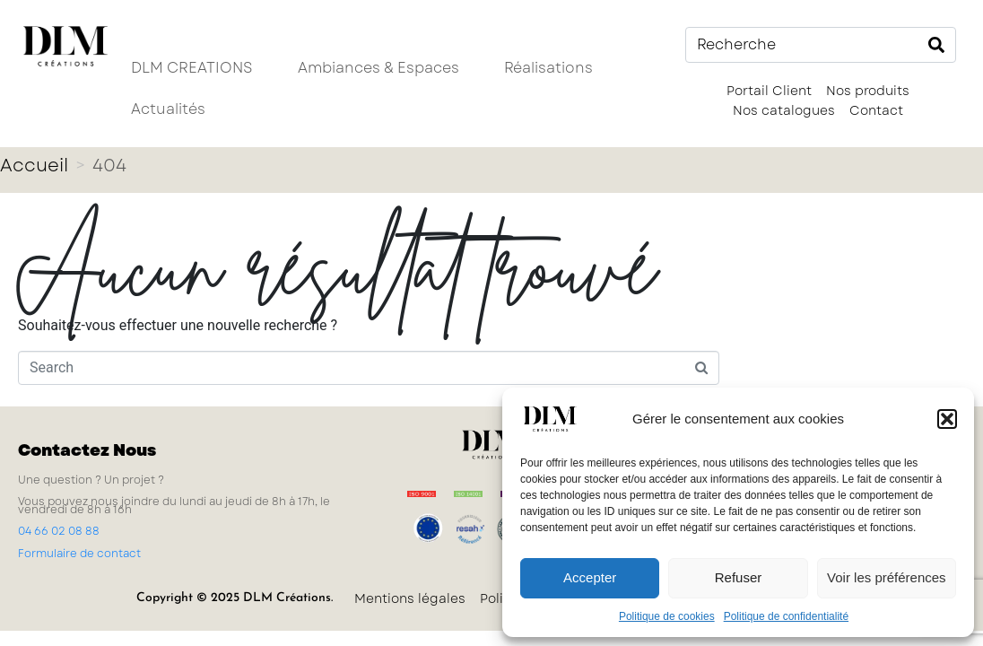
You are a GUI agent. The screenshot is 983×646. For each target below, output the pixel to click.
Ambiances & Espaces (378, 67)
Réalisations (548, 67)
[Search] (936, 45)
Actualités (168, 109)
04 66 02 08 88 (59, 531)
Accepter (589, 577)
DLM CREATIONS (192, 67)
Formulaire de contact (79, 554)
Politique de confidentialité (786, 616)
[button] (947, 419)
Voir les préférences (886, 577)
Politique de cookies (667, 616)
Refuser (738, 577)
